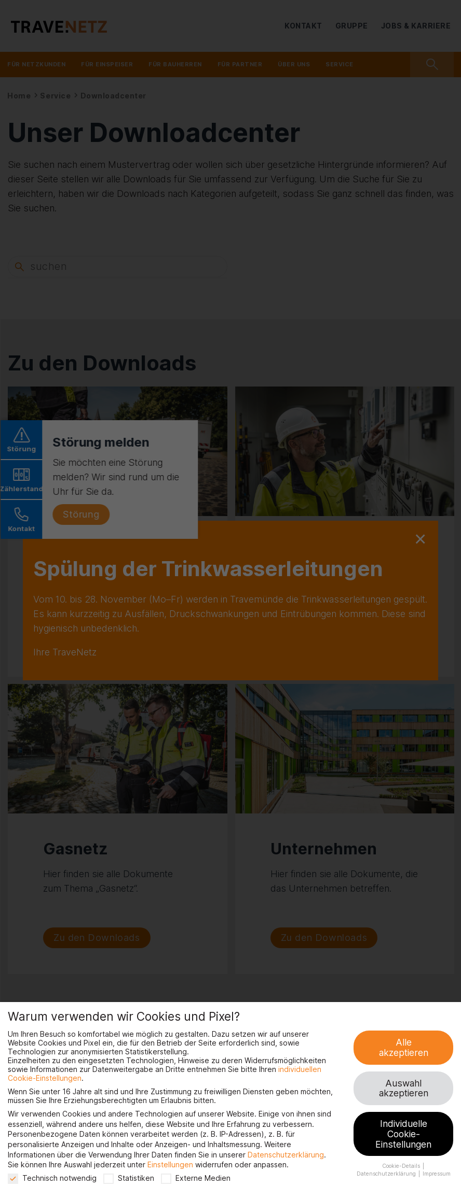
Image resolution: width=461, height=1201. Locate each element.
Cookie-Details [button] (402, 1166)
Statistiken (128, 1178)
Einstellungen (170, 1164)
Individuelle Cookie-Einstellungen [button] (403, 1133)
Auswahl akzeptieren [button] (403, 1088)
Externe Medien (195, 1178)
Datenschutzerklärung (286, 1154)
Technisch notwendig (52, 1178)
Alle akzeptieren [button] (403, 1047)
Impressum (437, 1173)
